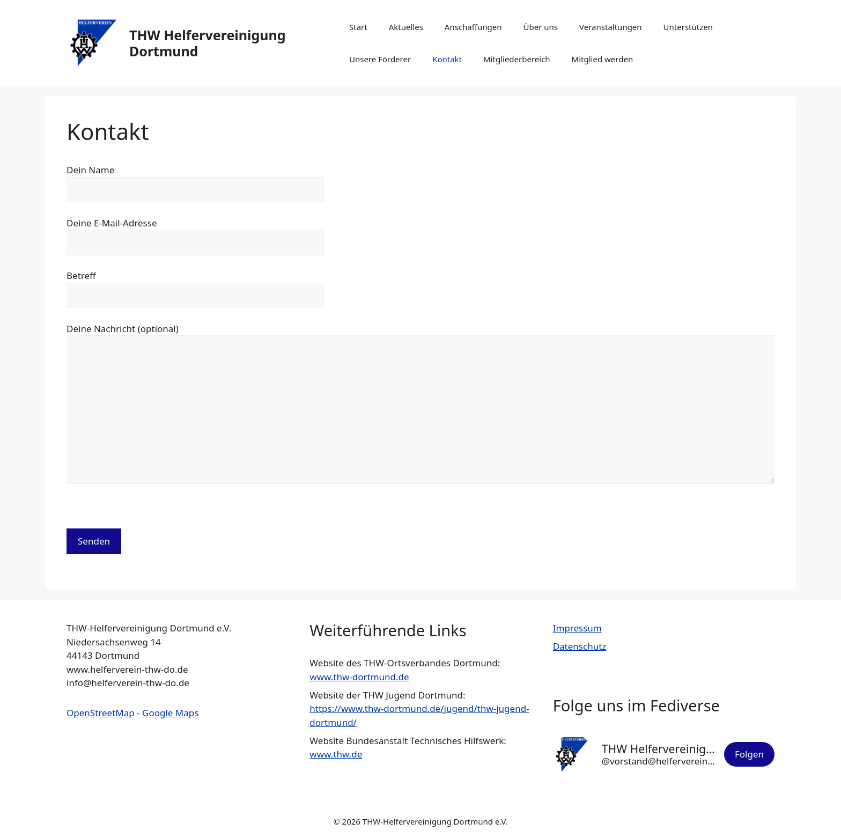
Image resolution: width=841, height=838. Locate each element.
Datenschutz (580, 646)
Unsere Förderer (380, 59)
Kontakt (447, 59)
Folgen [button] (749, 754)
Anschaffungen (473, 26)
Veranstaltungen (610, 26)
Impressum (577, 628)
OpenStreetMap (101, 713)
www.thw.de (335, 754)
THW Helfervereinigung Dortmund (207, 43)
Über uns (540, 26)
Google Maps (170, 713)
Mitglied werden (602, 59)
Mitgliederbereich (516, 59)
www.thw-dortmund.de (359, 677)
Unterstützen (688, 26)
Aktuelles (406, 26)
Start (358, 26)
